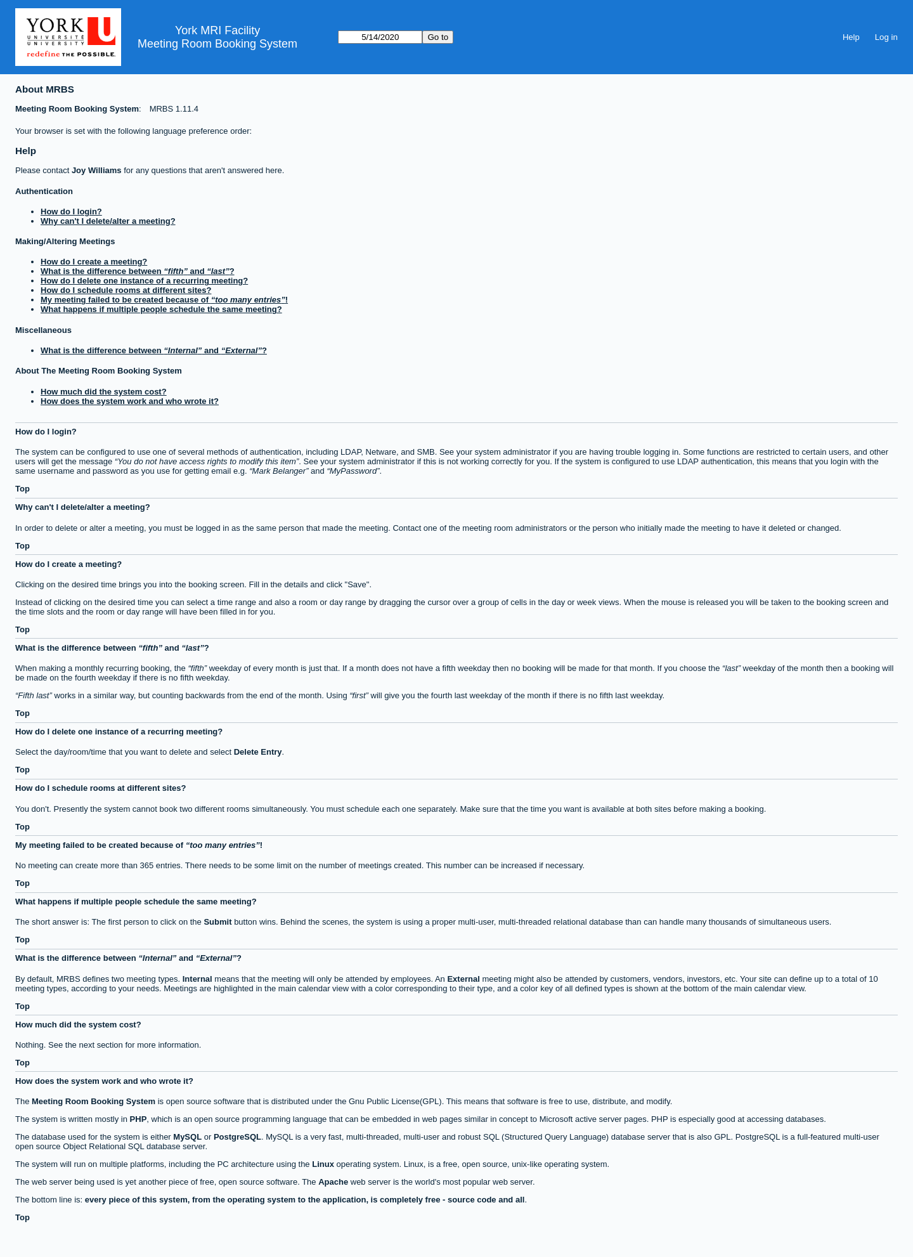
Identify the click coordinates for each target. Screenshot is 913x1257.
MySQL (187, 1137)
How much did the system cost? (104, 391)
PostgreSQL (237, 1137)
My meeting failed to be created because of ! (164, 299)
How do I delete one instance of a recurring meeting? (144, 280)
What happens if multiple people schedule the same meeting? (161, 309)
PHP (138, 1119)
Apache (333, 1182)
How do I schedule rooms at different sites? (126, 290)
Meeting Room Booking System (217, 43)
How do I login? (71, 211)
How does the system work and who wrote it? (130, 401)
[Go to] (380, 37)
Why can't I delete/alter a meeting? (108, 221)
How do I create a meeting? (94, 261)
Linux (323, 1164)
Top (22, 488)
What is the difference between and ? (138, 271)
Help (851, 37)
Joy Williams (97, 170)
